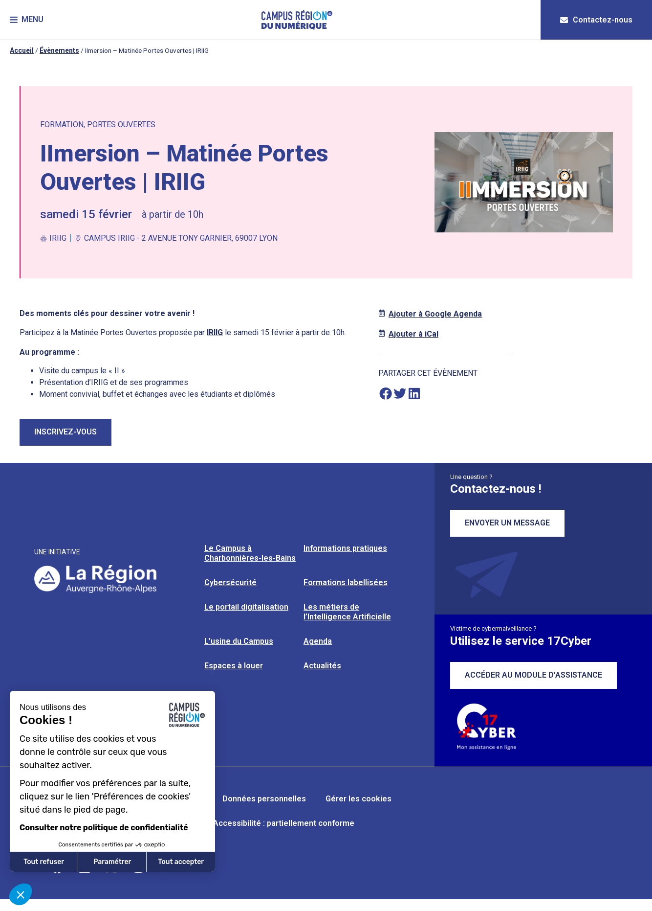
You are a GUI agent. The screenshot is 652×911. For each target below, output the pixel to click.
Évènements (59, 50)
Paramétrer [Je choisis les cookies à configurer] (112, 862)
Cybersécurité (230, 582)
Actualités (322, 665)
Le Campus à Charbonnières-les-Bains (250, 553)
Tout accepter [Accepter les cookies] (181, 862)
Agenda (318, 641)
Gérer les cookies (358, 798)
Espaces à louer (233, 665)
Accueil (22, 50)
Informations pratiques (345, 548)
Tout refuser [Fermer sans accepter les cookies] (43, 862)
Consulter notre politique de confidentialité (104, 827)
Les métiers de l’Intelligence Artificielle (347, 611)
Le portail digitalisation (246, 607)
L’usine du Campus (238, 641)
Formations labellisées (346, 582)
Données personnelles (264, 798)
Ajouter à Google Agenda (435, 314)
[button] (26, 19)
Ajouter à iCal (413, 334)
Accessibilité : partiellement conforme (283, 823)
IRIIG (215, 332)
